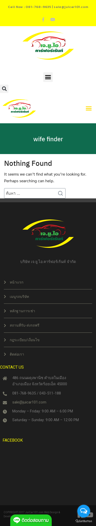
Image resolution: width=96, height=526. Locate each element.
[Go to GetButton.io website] (84, 520)
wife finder (48, 138)
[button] (48, 77)
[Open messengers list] (83, 511)
